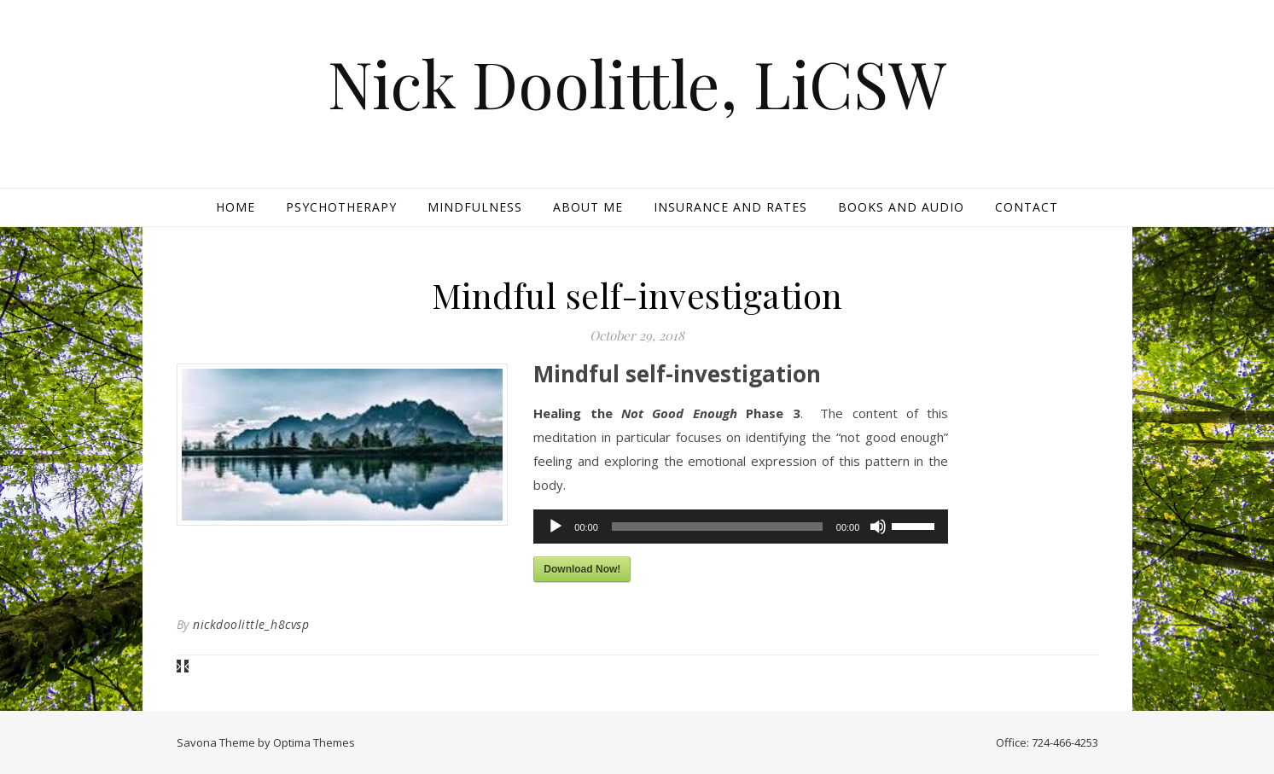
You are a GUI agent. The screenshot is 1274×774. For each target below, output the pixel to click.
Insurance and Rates (730, 207)
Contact (1026, 207)
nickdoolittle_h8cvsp (251, 624)
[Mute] (878, 526)
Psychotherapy (341, 207)
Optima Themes (314, 742)
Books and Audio (901, 207)
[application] (740, 526)
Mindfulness (475, 207)
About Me (588, 207)
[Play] (555, 526)
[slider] (717, 526)
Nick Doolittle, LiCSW (637, 83)
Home (235, 207)
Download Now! (582, 569)
